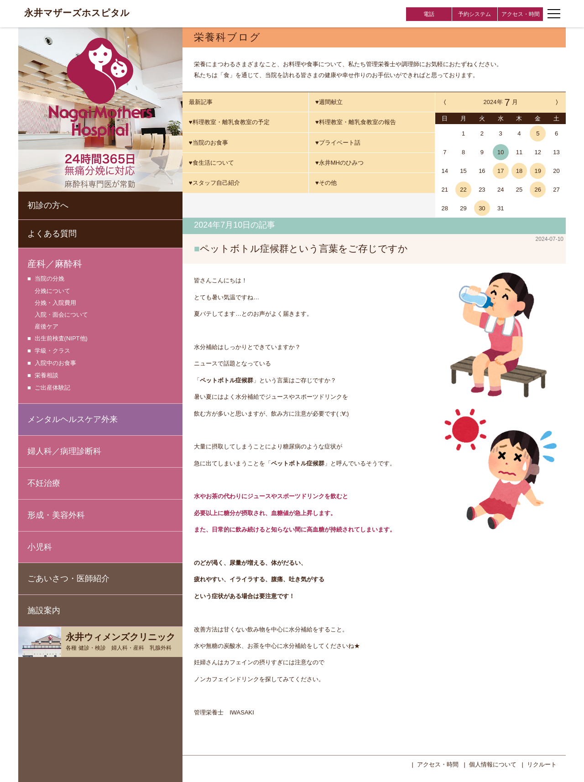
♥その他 (326, 182)
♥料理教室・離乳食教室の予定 (229, 122)
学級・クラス (52, 351)
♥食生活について (211, 162)
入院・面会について (61, 314)
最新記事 (201, 102)
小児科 (39, 547)
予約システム (474, 14)
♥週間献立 (329, 102)
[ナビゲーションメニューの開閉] (553, 13)
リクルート (542, 763)
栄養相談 (46, 375)
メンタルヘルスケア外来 (72, 419)
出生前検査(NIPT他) (61, 338)
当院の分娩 (49, 279)
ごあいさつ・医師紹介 (68, 578)
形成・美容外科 (56, 515)
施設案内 (43, 610)
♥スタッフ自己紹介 (214, 182)
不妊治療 (43, 483)
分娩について (52, 290)
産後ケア (46, 326)
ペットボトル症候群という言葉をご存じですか (304, 248)
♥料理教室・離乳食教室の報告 (355, 122)
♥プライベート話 (337, 142)
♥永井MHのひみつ (339, 162)
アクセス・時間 (520, 14)
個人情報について (492, 763)
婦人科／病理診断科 (64, 451)
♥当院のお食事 (208, 142)
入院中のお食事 (55, 363)
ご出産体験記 (52, 388)
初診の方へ (47, 205)
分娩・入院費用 (55, 302)
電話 (428, 14)
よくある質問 (52, 233)
